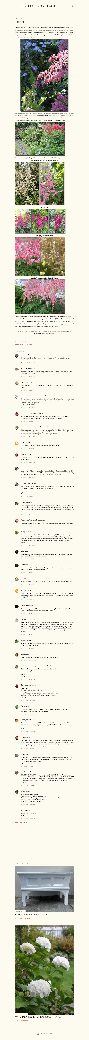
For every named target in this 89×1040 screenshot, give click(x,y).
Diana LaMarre (26, 355)
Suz (22, 578)
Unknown (24, 442)
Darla (23, 706)
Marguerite (25, 532)
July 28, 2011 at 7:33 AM (28, 766)
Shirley (23, 468)
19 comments (24, 1020)
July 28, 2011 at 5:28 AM (28, 748)
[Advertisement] (44, 843)
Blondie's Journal (27, 483)
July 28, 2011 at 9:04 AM (28, 785)
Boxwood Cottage (27, 685)
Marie (23, 754)
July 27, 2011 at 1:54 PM (28, 363)
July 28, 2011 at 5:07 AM (28, 731)
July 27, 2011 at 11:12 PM (28, 679)
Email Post (23, 341)
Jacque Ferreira (26, 619)
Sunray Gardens (26, 369)
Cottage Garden (24, 344)
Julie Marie (25, 454)
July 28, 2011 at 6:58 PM (28, 818)
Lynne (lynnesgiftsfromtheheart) (33, 427)
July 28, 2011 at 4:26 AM (28, 700)
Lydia (23, 654)
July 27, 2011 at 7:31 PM (28, 613)
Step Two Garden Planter (32, 914)
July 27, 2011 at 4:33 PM (28, 545)
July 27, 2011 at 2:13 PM (28, 376)
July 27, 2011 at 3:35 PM (28, 497)
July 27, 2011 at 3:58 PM (28, 526)
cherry (23, 791)
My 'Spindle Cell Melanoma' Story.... (38, 1016)
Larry (23, 551)
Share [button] (16, 341)
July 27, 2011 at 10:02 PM (28, 660)
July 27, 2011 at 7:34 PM (28, 634)
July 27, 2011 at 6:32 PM (28, 600)
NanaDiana (25, 382)
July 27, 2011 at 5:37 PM (28, 584)
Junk (30, 344)
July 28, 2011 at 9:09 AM (28, 804)
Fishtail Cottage (38, 6)
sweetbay (24, 640)
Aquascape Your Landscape (31, 520)
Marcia (23, 737)
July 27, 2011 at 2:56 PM (28, 448)
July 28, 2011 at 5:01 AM (28, 714)
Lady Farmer (25, 503)
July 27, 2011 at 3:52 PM (28, 514)
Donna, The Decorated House (31, 396)
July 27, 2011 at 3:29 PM (28, 477)
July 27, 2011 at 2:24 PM (28, 407)
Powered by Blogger (44, 1033)
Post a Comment (21, 823)
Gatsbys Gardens (27, 720)
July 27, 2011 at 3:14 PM (28, 462)
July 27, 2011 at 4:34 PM (28, 572)
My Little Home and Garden (31, 413)
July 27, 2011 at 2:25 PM (28, 436)
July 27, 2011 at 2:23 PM (28, 390)
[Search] (73, 6)
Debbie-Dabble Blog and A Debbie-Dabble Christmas (40, 666)
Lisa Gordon (25, 606)
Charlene (24, 772)
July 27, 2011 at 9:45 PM (28, 648)
